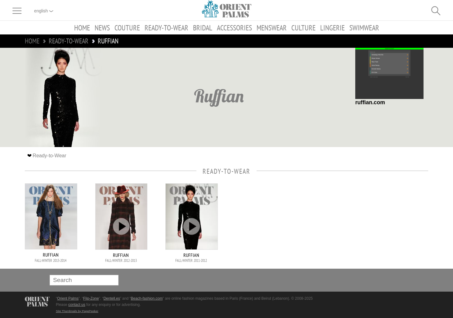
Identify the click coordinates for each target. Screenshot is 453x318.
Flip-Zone (91, 298)
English (43, 10)
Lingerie (332, 27)
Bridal (202, 27)
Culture (303, 27)
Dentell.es (111, 298)
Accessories (234, 27)
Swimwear (364, 27)
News (102, 27)
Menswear (272, 27)
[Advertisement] (384, 225)
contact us (76, 304)
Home (82, 27)
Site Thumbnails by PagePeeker (77, 311)
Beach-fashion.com (147, 298)
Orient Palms (67, 298)
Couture (127, 27)
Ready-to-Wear (166, 27)
